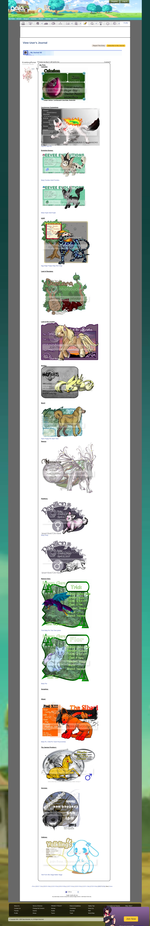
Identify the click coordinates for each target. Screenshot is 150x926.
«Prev (33, 886)
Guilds (53, 910)
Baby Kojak (44, 213)
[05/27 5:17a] (101, 886)
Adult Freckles (54, 180)
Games (48, 19)
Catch (55, 19)
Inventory (60, 23)
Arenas (53, 908)
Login (124, 2)
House (37, 23)
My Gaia (12, 19)
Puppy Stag (51, 266)
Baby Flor (44, 683)
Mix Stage (51, 875)
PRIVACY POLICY (56, 906)
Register (114, 2)
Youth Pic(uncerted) (59, 742)
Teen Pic (49, 146)
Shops (26, 19)
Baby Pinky (44, 535)
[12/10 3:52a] (54, 886)
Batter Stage (58, 875)
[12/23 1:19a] (85, 886)
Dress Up (91, 908)
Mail (67, 23)
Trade (71, 913)
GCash (19, 19)
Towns (53, 913)
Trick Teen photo (55, 630)
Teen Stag (59, 266)
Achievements (100, 23)
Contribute (73, 908)
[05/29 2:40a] (47, 886)
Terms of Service (37, 906)
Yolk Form (44, 875)
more (42, 23)
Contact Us (17, 908)
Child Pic (50, 742)
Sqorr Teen (55, 438)
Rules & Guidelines (75, 906)
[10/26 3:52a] (78, 886)
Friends (76, 23)
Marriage (107, 23)
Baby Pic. (44, 742)
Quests (92, 23)
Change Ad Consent (38, 908)
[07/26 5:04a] (93, 886)
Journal (84, 23)
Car (46, 23)
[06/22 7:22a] (39, 886)
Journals (72, 910)
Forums (33, 19)
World (41, 19)
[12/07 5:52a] (70, 886)
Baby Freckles (45, 180)
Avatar (30, 23)
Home (110, 886)
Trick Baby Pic (45, 630)
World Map (91, 913)
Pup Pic (43, 146)
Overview (23, 23)
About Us (16, 906)
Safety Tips (91, 906)
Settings (114, 23)
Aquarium (53, 23)
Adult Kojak (52, 213)
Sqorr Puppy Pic (46, 438)
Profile (126, 23)
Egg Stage (44, 266)
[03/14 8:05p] (62, 886)
